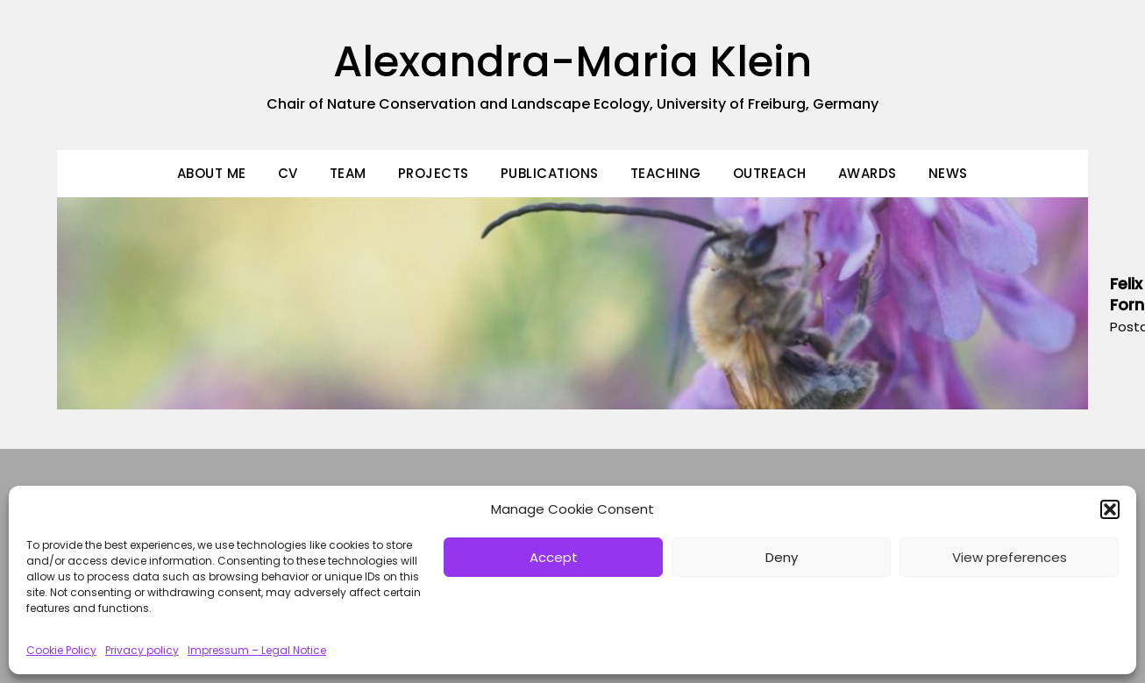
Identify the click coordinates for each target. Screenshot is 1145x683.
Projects (433, 173)
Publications (550, 173)
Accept (554, 557)
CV (288, 173)
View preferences (1009, 557)
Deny (781, 557)
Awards (867, 173)
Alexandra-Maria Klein (572, 61)
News (948, 173)
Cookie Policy (61, 650)
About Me (211, 173)
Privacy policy (142, 650)
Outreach (770, 173)
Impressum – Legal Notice (257, 650)
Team (348, 173)
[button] (1110, 509)
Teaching (665, 173)
